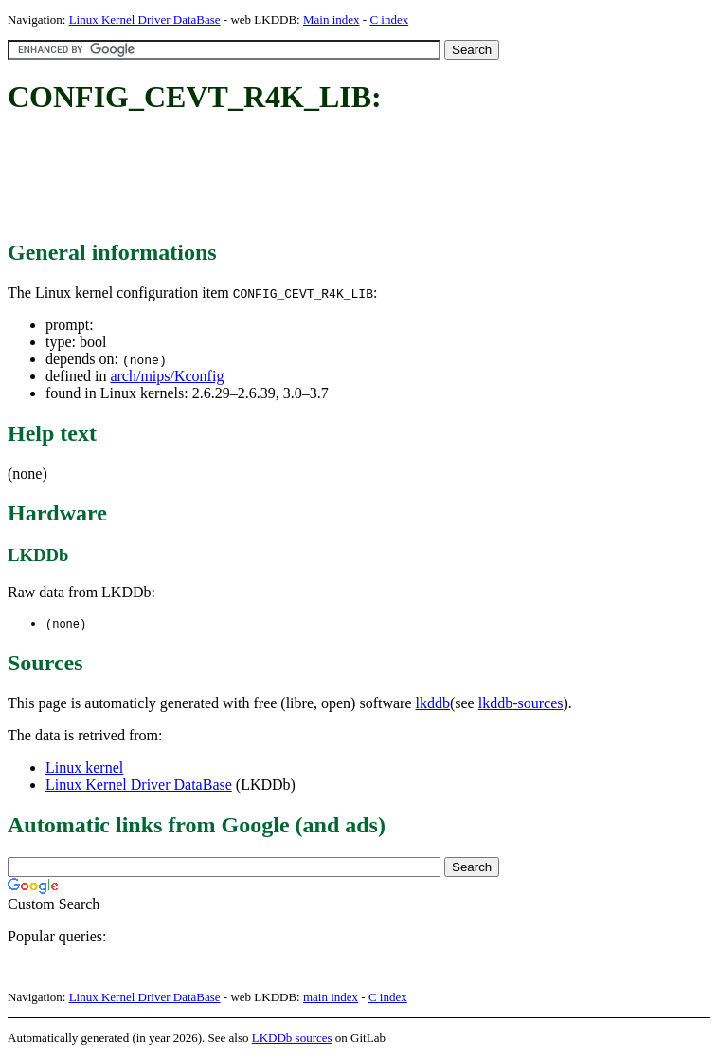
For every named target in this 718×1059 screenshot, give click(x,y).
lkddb (433, 704)
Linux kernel (84, 768)
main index (330, 998)
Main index (331, 19)
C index (388, 19)
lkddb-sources (521, 704)
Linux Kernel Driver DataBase (145, 19)
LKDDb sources (292, 1039)
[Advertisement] (352, 178)
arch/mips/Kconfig (167, 376)
